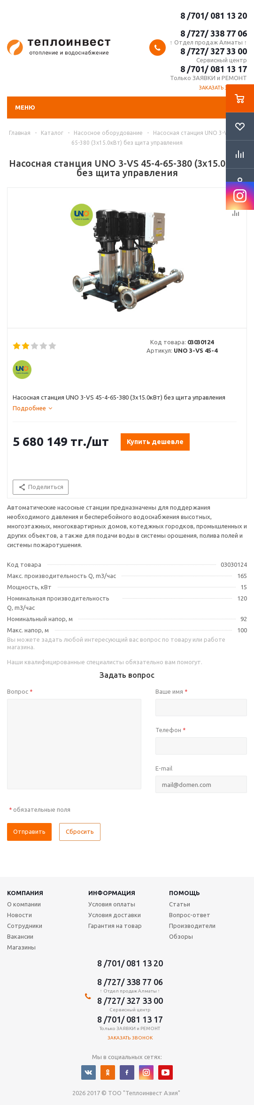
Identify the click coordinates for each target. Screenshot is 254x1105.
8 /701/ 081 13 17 (213, 69)
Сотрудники (24, 925)
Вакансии (20, 936)
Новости (19, 915)
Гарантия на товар (115, 925)
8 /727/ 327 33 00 (213, 51)
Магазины (21, 947)
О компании (24, 904)
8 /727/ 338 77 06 (213, 33)
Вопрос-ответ (189, 915)
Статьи (179, 904)
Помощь (184, 893)
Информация (111, 893)
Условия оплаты (111, 904)
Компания (25, 893)
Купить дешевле (155, 441)
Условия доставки (114, 915)
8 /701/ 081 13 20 (213, 15)
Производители (192, 925)
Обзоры (181, 936)
